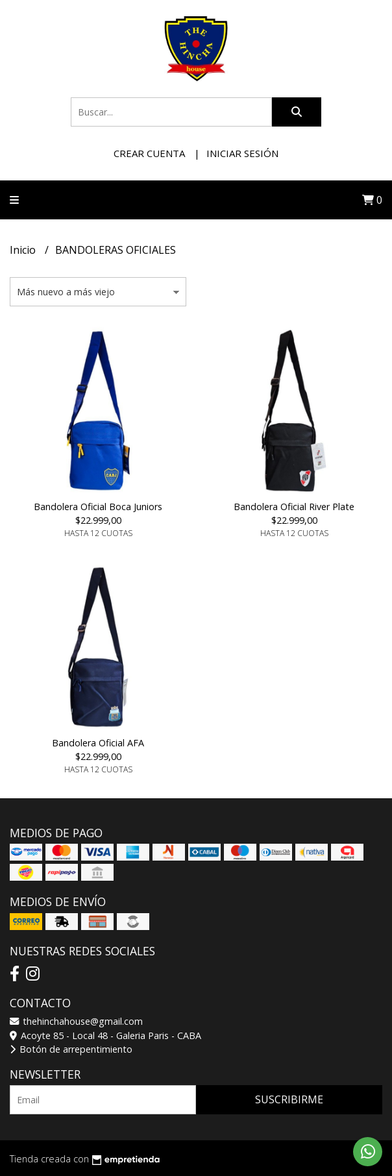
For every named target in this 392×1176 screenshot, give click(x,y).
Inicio (24, 250)
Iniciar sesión (242, 153)
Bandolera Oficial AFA (98, 743)
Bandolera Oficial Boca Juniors (98, 506)
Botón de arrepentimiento (71, 1049)
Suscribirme (289, 1099)
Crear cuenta (149, 153)
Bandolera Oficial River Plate (294, 506)
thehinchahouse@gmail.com (76, 1021)
